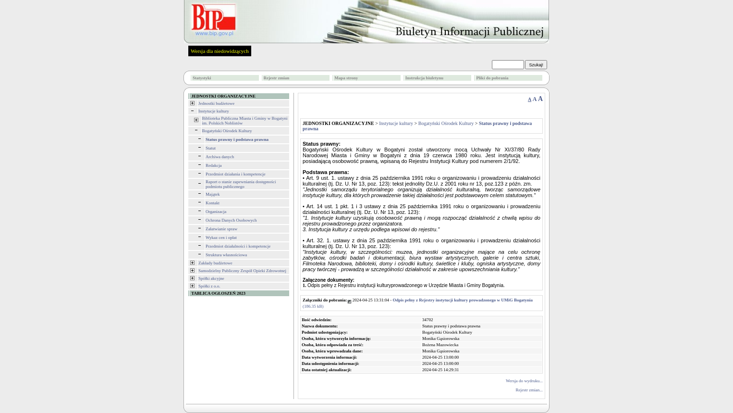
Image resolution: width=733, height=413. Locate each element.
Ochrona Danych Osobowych (231, 220)
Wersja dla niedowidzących (220, 51)
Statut (211, 148)
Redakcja (213, 165)
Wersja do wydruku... (524, 380)
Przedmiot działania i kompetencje (236, 174)
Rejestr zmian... (529, 390)
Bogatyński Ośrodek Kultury (227, 130)
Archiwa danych (220, 156)
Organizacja (216, 211)
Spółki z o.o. (209, 286)
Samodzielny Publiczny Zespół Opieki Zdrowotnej (242, 270)
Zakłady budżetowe (215, 263)
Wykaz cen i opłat (221, 237)
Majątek (213, 194)
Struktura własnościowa (226, 254)
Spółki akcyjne (211, 278)
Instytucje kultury (213, 111)
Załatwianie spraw (221, 228)
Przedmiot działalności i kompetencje (238, 246)
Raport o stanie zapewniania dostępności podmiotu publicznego (241, 184)
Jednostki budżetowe (216, 103)
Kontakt (213, 202)
